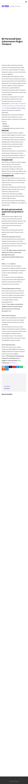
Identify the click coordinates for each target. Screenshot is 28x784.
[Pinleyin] (14, 367)
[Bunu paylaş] (7, 367)
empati (8, 263)
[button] (26, 1)
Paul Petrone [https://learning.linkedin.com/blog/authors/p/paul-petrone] (13, 363)
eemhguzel (7, 386)
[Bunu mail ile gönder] (3, 367)
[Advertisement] (14, 22)
